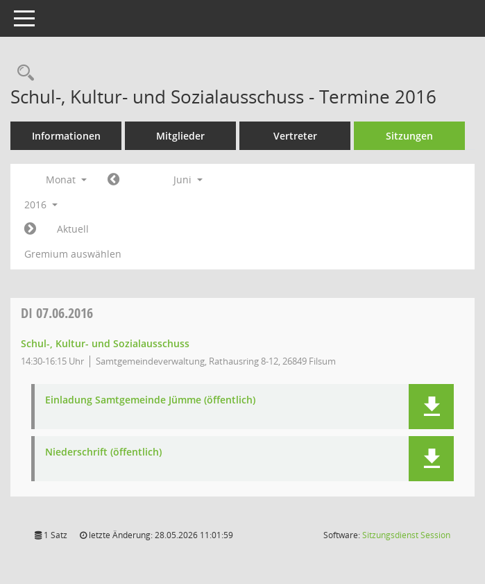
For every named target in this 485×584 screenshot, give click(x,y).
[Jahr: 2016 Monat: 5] (113, 179)
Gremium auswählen (72, 253)
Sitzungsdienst (406, 535)
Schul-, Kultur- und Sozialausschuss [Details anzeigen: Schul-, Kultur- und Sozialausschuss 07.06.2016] (105, 343)
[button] (431, 406)
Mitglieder (180, 135)
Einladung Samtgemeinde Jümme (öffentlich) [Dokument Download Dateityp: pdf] (150, 400)
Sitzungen (409, 135)
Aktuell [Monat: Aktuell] (73, 228)
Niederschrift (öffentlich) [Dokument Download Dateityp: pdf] (103, 452)
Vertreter (295, 135)
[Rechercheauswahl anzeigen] (22, 73)
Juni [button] (188, 179)
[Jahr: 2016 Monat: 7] (30, 229)
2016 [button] (41, 204)
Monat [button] (66, 179)
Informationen (66, 135)
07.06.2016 (57, 312)
